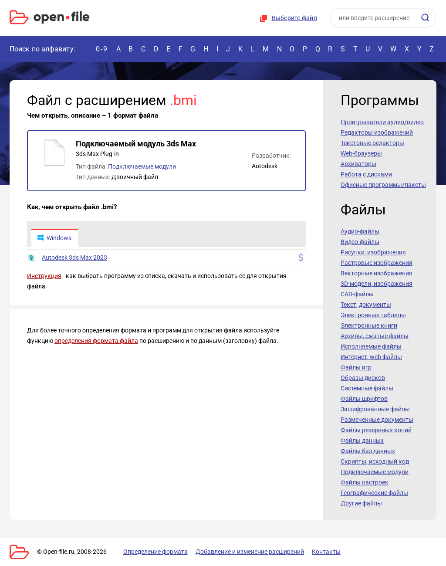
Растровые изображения (376, 262)
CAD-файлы (357, 294)
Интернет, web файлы (371, 356)
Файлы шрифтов (364, 398)
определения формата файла (96, 341)
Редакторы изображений (377, 132)
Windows (54, 238)
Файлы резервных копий (376, 430)
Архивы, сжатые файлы (375, 335)
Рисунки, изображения (373, 252)
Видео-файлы (360, 241)
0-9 (102, 49)
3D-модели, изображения (376, 283)
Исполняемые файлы (371, 346)
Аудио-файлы (360, 231)
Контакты (324, 551)
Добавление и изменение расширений (248, 551)
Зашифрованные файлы (375, 409)
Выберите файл (294, 17)
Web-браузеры (361, 153)
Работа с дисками (366, 174)
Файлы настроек (365, 482)
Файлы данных (362, 440)
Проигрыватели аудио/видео (382, 122)
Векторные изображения (376, 273)
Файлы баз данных (368, 450)
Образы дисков (363, 377)
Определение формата (154, 551)
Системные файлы (367, 388)
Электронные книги (369, 325)
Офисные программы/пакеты (383, 184)
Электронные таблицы (373, 315)
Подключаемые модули (142, 166)
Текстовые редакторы (372, 142)
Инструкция (44, 276)
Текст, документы (366, 304)
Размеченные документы (377, 419)
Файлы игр (356, 367)
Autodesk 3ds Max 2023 (74, 257)
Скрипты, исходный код (375, 461)
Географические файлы (374, 492)
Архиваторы (358, 163)
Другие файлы (361, 503)
